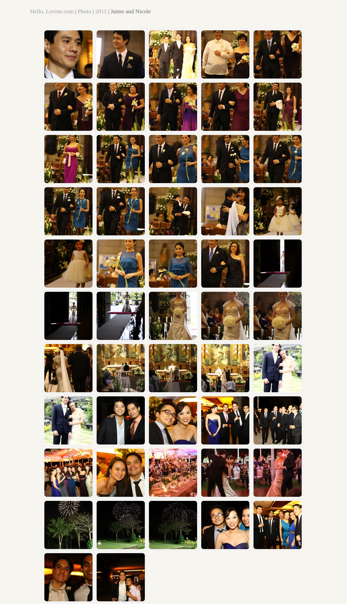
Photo (84, 11)
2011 (101, 11)
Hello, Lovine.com (52, 11)
